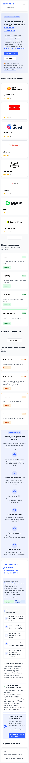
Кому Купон (8, 4)
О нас (4, 751)
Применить (7, 267)
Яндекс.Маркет (8, 65)
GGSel (5, 69)
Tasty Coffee (12, 67)
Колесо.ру (19, 67)
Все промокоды (10, 53)
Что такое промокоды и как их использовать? (12, 755)
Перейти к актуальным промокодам (17, 735)
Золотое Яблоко (11, 69)
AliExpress (6, 67)
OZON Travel (19, 65)
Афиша (14, 65)
